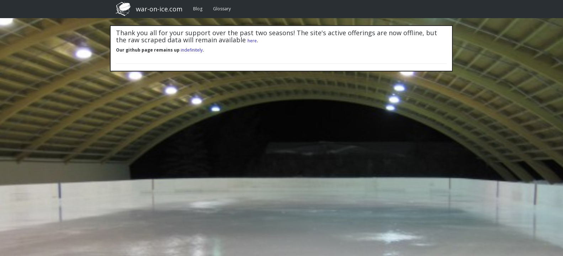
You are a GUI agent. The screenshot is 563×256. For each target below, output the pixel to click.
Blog (197, 9)
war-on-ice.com (159, 9)
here (252, 41)
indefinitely (192, 50)
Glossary (222, 9)
